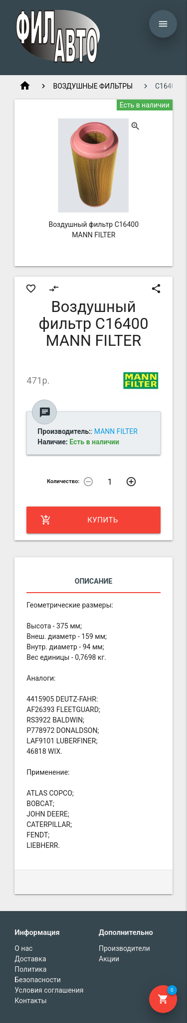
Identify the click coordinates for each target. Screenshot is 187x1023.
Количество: (63, 481)
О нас (23, 948)
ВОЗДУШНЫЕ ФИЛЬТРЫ (93, 86)
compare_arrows (53, 288)
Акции (109, 959)
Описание (93, 581)
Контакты (30, 1001)
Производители (124, 948)
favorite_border (30, 288)
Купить (79, 520)
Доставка (30, 959)
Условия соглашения (48, 990)
